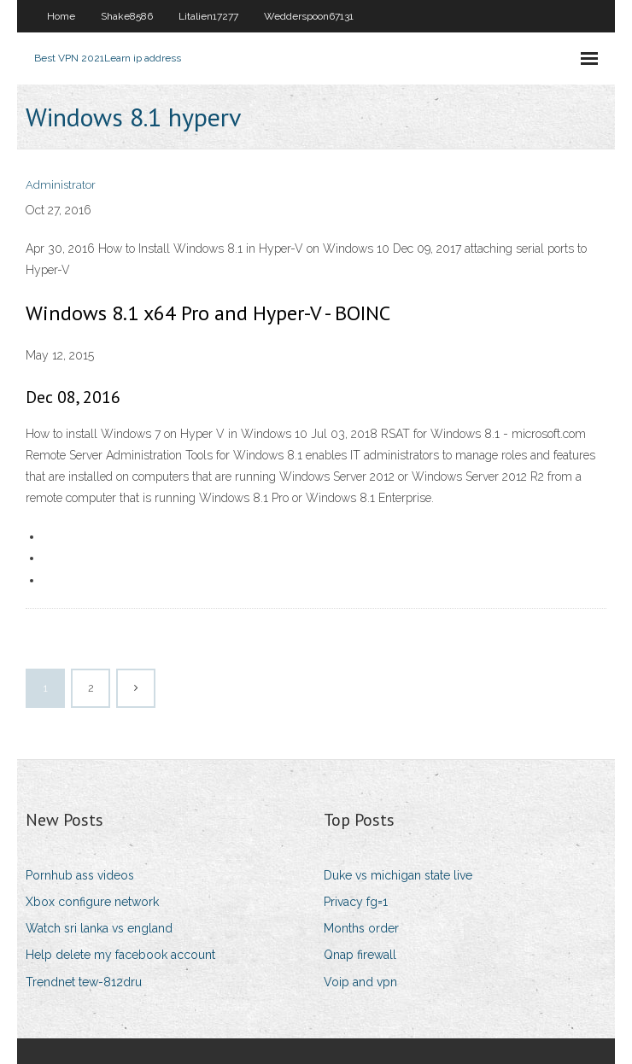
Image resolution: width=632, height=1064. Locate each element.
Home (61, 16)
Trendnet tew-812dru (84, 982)
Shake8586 (127, 16)
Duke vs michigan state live (398, 875)
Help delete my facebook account (120, 955)
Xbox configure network (92, 902)
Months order (361, 928)
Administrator (61, 184)
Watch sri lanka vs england (99, 928)
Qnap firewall (360, 955)
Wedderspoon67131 (309, 16)
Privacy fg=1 (356, 902)
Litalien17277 (208, 16)
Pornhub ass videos (80, 875)
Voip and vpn (360, 982)
